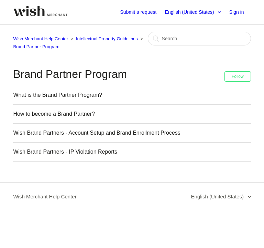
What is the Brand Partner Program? (57, 95)
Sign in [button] (236, 12)
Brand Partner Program (36, 46)
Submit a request (138, 12)
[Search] (199, 38)
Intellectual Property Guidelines (107, 38)
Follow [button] (238, 76)
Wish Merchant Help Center (40, 38)
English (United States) (190, 12)
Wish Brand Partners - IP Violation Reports (65, 152)
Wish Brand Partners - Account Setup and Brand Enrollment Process (96, 133)
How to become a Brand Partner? (54, 114)
